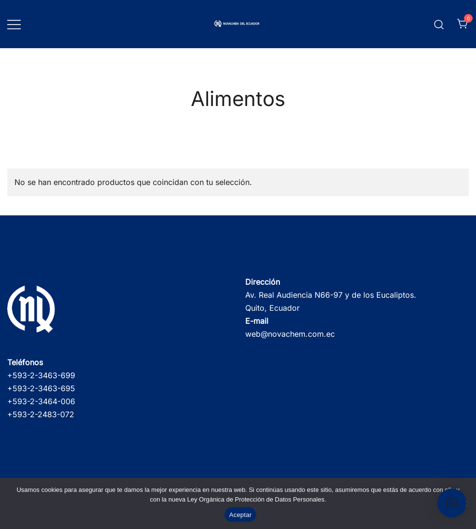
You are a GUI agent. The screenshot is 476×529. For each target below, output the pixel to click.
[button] (451, 503)
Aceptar (240, 514)
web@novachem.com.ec (290, 334)
